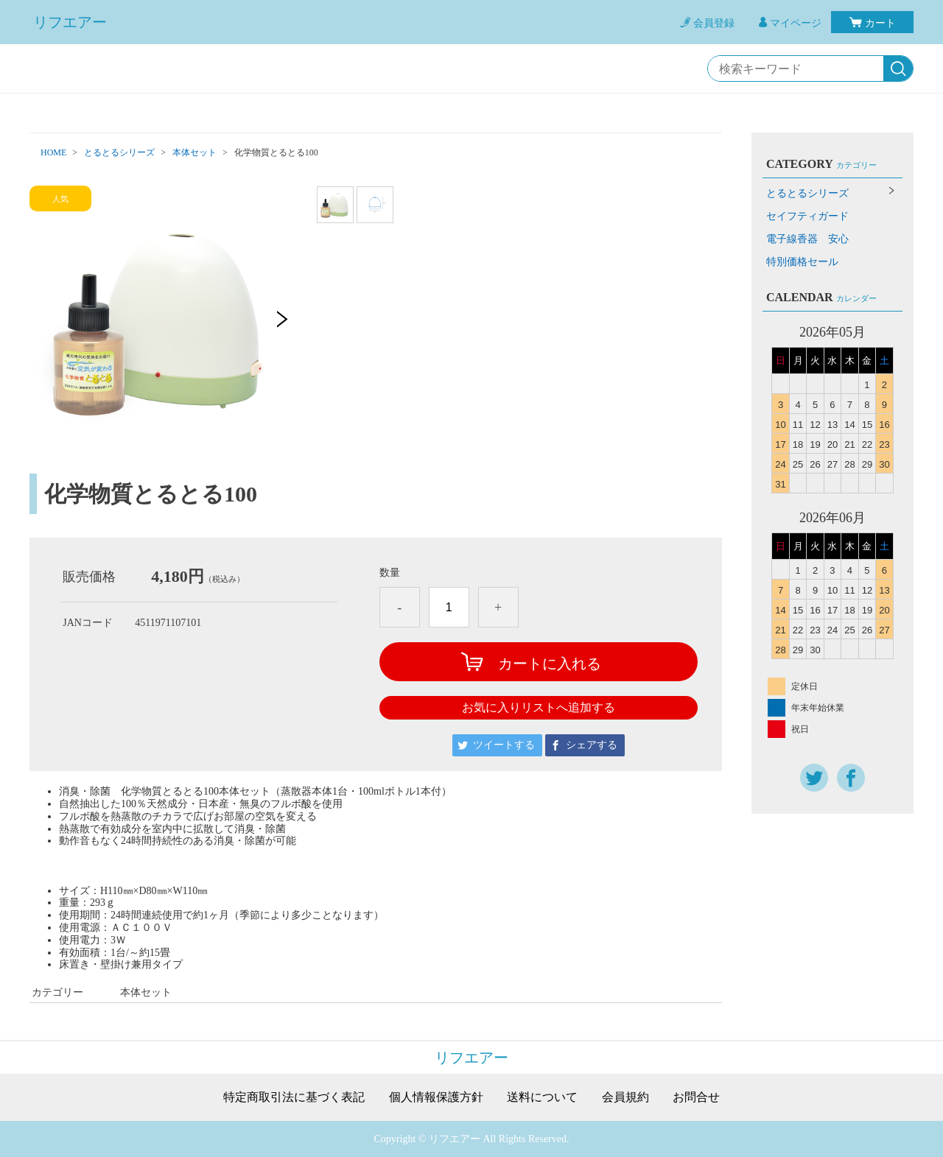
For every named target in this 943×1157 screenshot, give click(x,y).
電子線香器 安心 (807, 239)
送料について (542, 1097)
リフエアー (70, 22)
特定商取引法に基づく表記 (294, 1097)
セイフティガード (807, 216)
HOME (53, 152)
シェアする (591, 744)
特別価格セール (802, 261)
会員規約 (625, 1097)
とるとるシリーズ (119, 152)
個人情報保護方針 (436, 1097)
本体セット (194, 152)
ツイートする (504, 744)
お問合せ (696, 1097)
